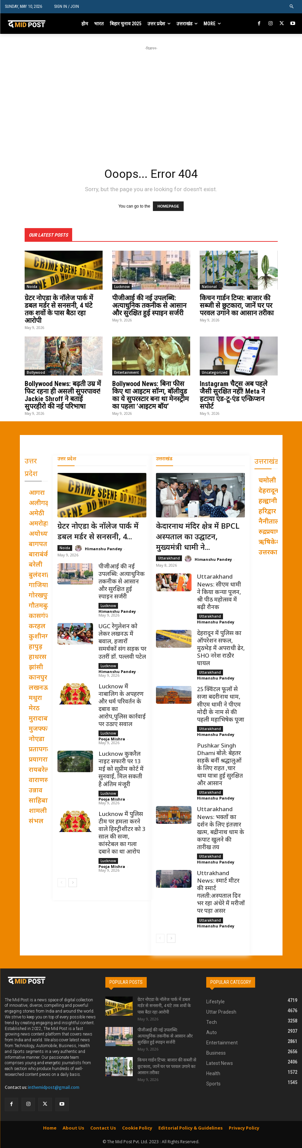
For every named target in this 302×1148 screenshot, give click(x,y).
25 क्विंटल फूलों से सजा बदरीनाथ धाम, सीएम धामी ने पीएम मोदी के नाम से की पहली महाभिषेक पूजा (220, 704)
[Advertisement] (163, 100)
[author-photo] (79, 548)
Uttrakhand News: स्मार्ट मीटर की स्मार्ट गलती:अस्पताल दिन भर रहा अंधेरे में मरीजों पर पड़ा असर (221, 892)
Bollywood (36, 372)
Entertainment (126, 372)
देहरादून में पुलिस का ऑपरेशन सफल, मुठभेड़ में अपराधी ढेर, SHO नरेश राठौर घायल (221, 648)
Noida (32, 286)
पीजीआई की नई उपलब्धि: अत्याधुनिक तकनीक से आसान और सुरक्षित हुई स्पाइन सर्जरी (149, 305)
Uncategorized (214, 372)
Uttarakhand (169, 557)
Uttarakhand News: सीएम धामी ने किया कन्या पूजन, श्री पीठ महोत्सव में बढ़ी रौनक (219, 592)
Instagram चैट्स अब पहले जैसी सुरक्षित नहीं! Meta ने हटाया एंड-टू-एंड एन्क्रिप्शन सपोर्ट (233, 394)
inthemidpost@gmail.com (53, 1087)
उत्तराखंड (164, 459)
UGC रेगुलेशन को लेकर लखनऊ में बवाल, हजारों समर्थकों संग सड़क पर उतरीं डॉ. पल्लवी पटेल (122, 641)
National (209, 286)
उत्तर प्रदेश (66, 459)
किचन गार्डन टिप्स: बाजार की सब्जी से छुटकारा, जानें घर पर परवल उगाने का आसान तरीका (237, 305)
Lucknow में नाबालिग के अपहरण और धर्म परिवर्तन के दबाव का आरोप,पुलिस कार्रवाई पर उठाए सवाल (122, 705)
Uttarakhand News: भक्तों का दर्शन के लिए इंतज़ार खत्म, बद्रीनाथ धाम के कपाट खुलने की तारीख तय (220, 828)
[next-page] (72, 882)
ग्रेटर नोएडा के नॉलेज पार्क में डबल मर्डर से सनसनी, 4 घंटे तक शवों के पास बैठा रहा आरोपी (59, 308)
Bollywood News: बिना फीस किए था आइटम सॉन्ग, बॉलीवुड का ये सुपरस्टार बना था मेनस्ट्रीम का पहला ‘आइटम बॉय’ (150, 394)
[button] (292, 6)
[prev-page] (61, 882)
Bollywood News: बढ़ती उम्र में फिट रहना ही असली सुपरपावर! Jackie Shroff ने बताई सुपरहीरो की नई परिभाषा (63, 394)
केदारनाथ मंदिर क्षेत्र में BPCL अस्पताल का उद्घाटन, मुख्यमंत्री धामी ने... (197, 537)
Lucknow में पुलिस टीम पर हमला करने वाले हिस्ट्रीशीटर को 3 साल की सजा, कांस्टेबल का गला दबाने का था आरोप (122, 833)
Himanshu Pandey (103, 548)
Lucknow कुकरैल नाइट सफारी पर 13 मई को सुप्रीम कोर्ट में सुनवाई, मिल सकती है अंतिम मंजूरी (121, 769)
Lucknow (122, 286)
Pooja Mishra (112, 738)
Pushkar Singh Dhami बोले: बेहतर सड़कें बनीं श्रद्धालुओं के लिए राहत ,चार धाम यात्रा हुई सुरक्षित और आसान (220, 764)
